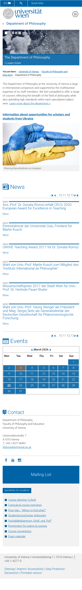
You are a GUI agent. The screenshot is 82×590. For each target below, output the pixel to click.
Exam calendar (16, 536)
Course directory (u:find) (22, 499)
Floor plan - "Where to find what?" (27, 510)
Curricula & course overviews (25, 505)
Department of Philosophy (26, 24)
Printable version (31, 573)
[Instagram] (19, 460)
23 (9, 385)
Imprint (21, 569)
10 (60, 195)
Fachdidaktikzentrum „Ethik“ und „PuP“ (30, 520)
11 (64, 195)
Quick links (37, 3)
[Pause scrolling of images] (19, 33)
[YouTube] (12, 460)
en (7, 3)
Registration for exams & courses (27, 526)
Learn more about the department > (30, 103)
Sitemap (9, 569)
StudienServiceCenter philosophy (27, 515)
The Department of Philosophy (27, 57)
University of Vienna (29, 71)
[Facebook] (6, 460)
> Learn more (12, 63)
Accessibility (35, 569)
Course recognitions (19, 531)
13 (72, 195)
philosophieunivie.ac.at (17, 447)
